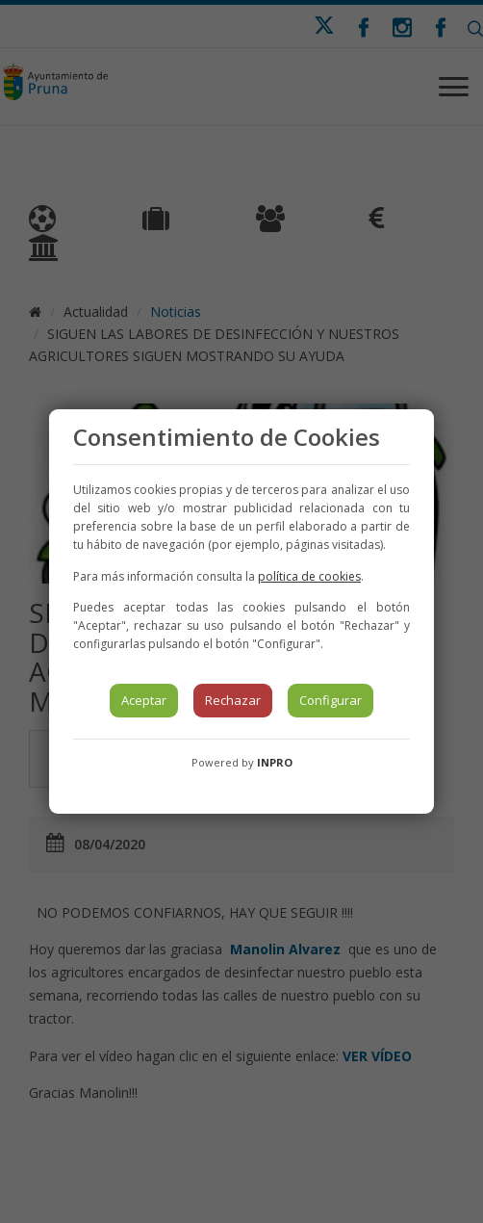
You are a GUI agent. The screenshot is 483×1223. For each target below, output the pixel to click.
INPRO (274, 762)
